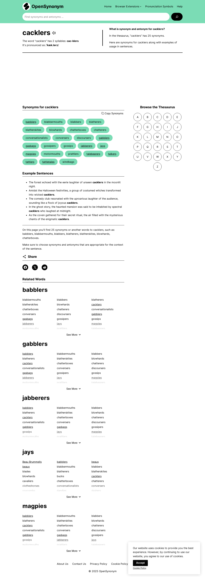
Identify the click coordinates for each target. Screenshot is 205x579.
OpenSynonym (48, 6)
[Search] (177, 17)
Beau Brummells (32, 461)
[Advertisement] (102, 79)
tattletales (48, 161)
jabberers (86, 145)
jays (102, 145)
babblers (31, 121)
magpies (31, 153)
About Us (62, 563)
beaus (95, 461)
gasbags (31, 145)
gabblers (104, 137)
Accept (140, 564)
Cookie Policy (119, 563)
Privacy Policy (98, 563)
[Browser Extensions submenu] (128, 6)
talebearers (93, 153)
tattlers (30, 161)
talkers (112, 153)
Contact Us (79, 563)
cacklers (96, 304)
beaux (26, 466)
